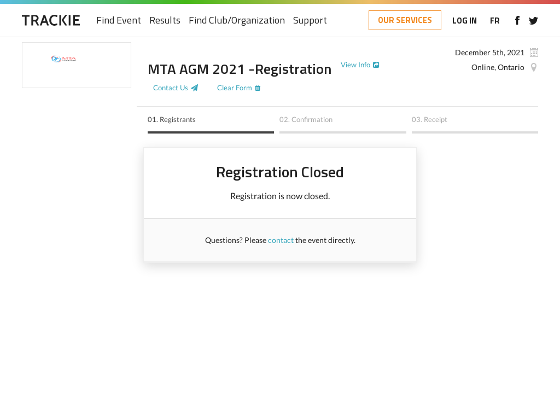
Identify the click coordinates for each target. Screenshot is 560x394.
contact (281, 240)
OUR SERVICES (405, 20)
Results (164, 20)
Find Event (118, 20)
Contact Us (170, 87)
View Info (355, 64)
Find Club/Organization (237, 20)
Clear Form (234, 87)
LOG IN (464, 20)
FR (495, 20)
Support (310, 20)
